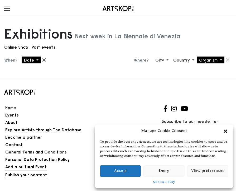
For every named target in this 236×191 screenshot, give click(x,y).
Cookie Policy (164, 182)
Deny (164, 171)
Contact (14, 144)
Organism (209, 60)
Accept (120, 171)
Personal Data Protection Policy (37, 159)
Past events (43, 47)
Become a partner (23, 137)
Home (10, 107)
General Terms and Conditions (35, 152)
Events (11, 115)
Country (182, 60)
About (11, 122)
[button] (225, 131)
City (160, 60)
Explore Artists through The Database (43, 129)
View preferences (207, 171)
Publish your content (26, 174)
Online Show (16, 47)
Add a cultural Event (26, 166)
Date (29, 60)
